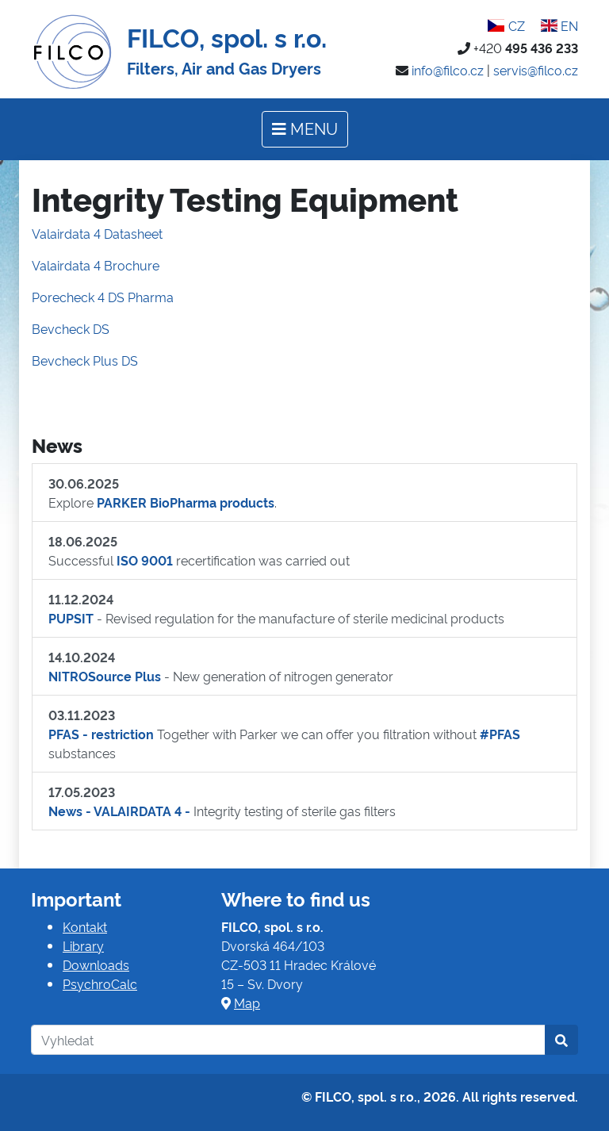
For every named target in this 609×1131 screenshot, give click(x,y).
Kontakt (85, 926)
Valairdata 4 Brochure (95, 265)
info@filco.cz (448, 70)
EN (559, 25)
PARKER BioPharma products (185, 502)
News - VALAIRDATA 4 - (119, 810)
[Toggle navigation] (305, 129)
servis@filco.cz (535, 70)
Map (247, 1002)
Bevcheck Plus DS (85, 360)
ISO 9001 (145, 560)
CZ (506, 25)
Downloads (96, 964)
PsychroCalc (100, 983)
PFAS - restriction (101, 733)
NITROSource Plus (104, 675)
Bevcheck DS (70, 328)
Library (83, 945)
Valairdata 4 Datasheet (97, 233)
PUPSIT (71, 618)
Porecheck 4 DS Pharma (103, 296)
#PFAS (500, 733)
